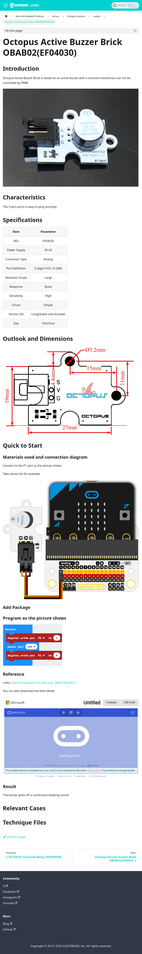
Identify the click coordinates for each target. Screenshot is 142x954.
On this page (13, 31)
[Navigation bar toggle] (5, 5)
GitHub (9, 929)
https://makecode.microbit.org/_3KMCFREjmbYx (43, 683)
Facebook (11, 892)
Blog (7, 924)
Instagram (11, 897)
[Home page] (6, 16)
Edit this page (14, 837)
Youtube (10, 903)
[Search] (125, 5)
